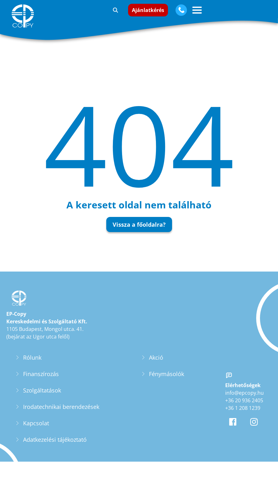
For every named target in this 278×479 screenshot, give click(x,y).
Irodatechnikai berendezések (61, 412)
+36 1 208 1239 (242, 413)
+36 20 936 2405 (244, 405)
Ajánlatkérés (148, 10)
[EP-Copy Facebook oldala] (234, 427)
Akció (156, 363)
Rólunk (32, 363)
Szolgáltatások (42, 395)
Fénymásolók (166, 379)
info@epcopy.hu (244, 398)
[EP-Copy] (24, 16)
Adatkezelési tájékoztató (55, 445)
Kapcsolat (36, 428)
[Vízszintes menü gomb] (197, 10)
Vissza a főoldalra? (139, 224)
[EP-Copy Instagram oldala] (255, 427)
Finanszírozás (41, 379)
